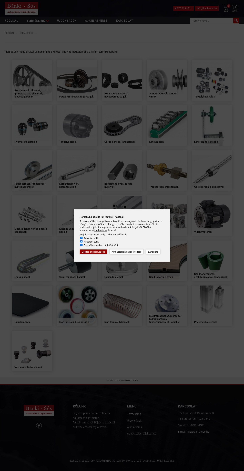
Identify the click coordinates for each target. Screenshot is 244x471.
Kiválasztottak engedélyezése (126, 252)
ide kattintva (100, 230)
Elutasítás (153, 252)
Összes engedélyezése (93, 252)
